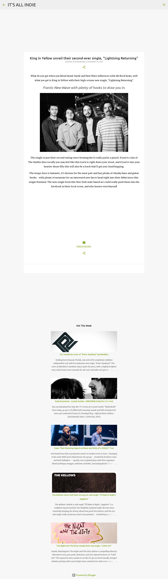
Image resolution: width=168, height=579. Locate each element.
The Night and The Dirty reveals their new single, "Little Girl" (84, 546)
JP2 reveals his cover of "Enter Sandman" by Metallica (84, 354)
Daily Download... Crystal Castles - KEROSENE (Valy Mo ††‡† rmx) (84, 401)
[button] (84, 67)
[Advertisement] (84, 296)
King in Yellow (83, 247)
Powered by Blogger (84, 575)
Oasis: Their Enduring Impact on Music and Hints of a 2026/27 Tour (84, 448)
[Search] (164, 5)
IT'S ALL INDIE (22, 4)
